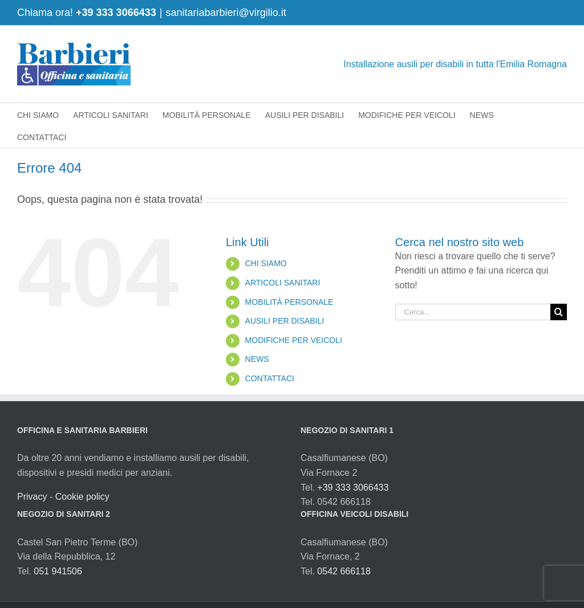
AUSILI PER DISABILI (285, 320)
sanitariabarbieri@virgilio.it (225, 12)
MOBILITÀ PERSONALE (289, 302)
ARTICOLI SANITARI (283, 282)
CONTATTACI (269, 378)
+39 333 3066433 (116, 12)
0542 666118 (343, 571)
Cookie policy (82, 496)
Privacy (32, 496)
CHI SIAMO (266, 263)
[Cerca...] (472, 312)
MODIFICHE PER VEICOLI (293, 340)
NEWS (257, 359)
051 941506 (58, 571)
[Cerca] (558, 312)
